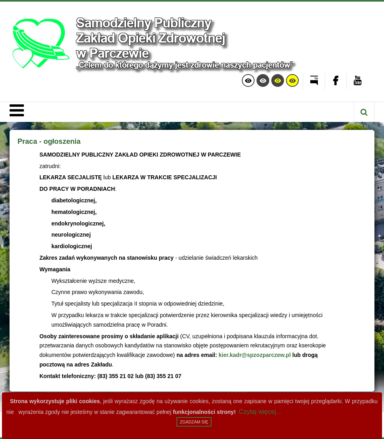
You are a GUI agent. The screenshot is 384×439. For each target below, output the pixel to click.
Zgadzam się (194, 421)
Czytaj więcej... (260, 411)
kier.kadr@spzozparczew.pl (255, 355)
